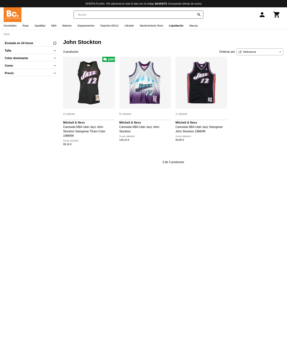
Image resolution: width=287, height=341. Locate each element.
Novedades (10, 25)
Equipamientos (86, 25)
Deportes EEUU (109, 25)
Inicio (7, 34)
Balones (67, 25)
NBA (54, 25)
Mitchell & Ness (74, 122)
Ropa (26, 25)
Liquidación (176, 25)
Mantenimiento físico (151, 25)
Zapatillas (39, 25)
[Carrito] (276, 14)
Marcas (193, 25)
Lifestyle (129, 25)
